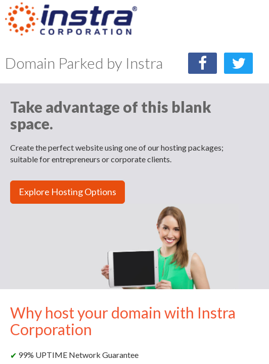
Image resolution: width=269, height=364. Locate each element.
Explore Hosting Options (67, 191)
